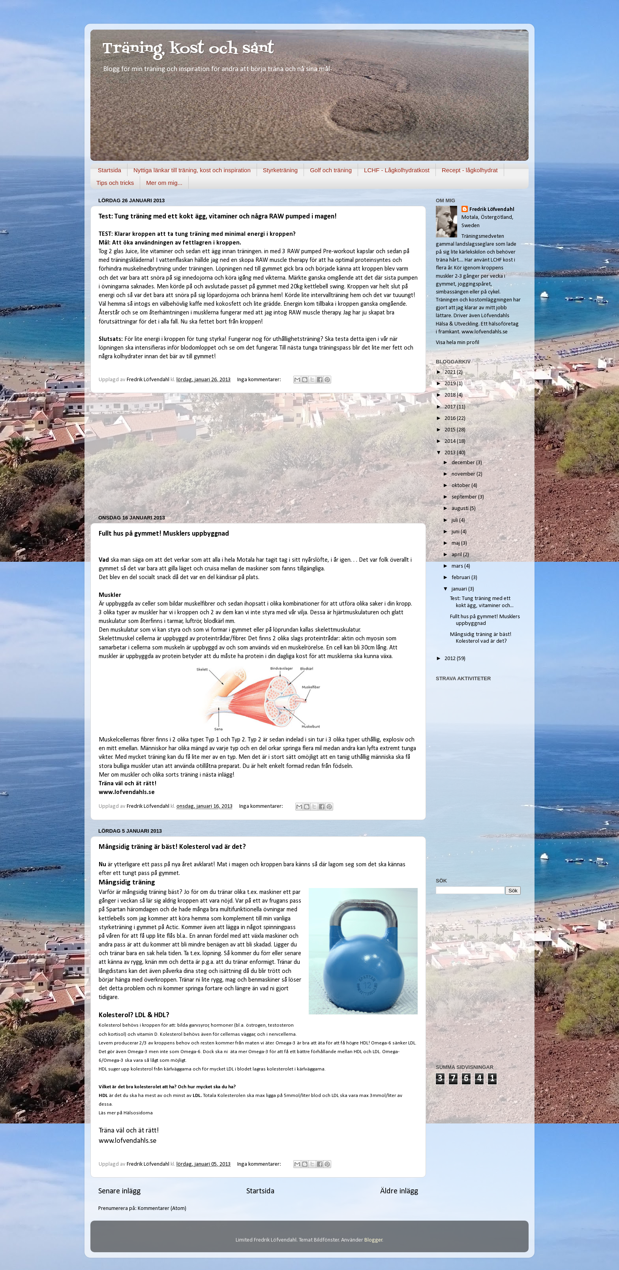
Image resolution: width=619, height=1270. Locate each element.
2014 (451, 441)
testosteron (281, 1025)
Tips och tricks (115, 182)
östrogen (256, 1025)
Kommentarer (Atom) (162, 1209)
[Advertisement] (258, 454)
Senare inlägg (119, 1191)
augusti (461, 509)
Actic (172, 927)
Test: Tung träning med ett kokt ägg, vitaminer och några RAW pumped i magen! (218, 216)
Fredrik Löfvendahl (491, 210)
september (465, 497)
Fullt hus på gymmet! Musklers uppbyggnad (164, 534)
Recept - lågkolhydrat (470, 170)
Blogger (373, 1240)
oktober (461, 486)
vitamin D (147, 1034)
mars (458, 566)
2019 (451, 384)
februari (461, 578)
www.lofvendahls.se (127, 792)
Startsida (109, 170)
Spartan (116, 910)
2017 (451, 407)
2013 (451, 453)
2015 (451, 430)
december (464, 463)
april (457, 555)
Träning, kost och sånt (188, 49)
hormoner (222, 1025)
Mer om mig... (164, 182)
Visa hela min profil (457, 343)
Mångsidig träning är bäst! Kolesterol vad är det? (172, 847)
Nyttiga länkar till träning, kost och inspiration (192, 170)
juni (456, 532)
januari (460, 589)
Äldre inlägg (399, 1191)
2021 (451, 372)
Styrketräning (280, 170)
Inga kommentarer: (259, 380)
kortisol (116, 1034)
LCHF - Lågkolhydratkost (397, 170)
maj (456, 543)
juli (455, 520)
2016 (451, 418)
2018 (451, 395)
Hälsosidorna (139, 1113)
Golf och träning (331, 170)
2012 (451, 659)
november (464, 474)
